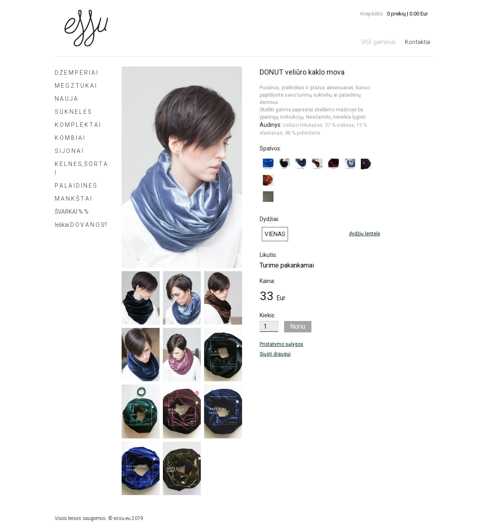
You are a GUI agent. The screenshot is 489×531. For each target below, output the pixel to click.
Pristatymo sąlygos (281, 344)
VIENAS (275, 234)
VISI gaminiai (378, 42)
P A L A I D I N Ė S (76, 185)
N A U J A (66, 98)
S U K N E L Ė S (73, 111)
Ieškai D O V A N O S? (81, 224)
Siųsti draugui (275, 354)
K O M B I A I (69, 138)
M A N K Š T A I (73, 198)
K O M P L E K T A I (77, 125)
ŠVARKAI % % (72, 211)
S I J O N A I (69, 151)
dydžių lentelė (364, 234)
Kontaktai (417, 42)
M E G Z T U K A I (75, 85)
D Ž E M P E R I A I (76, 72)
